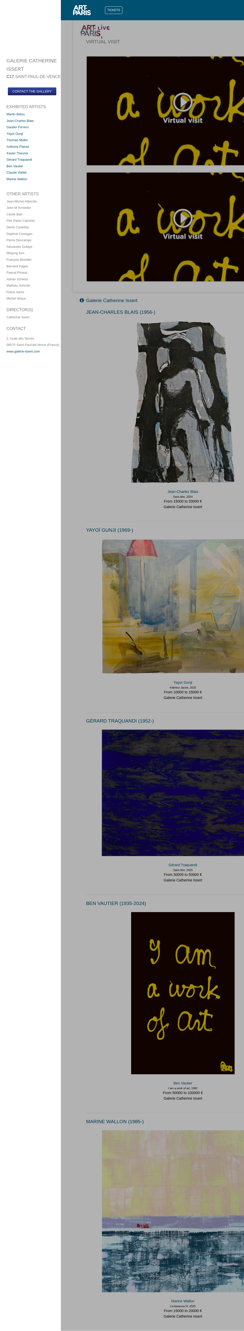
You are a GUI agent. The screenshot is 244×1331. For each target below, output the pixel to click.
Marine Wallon (17, 179)
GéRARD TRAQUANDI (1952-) (120, 721)
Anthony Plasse (18, 147)
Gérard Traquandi (19, 159)
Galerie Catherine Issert (108, 300)
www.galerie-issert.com (23, 351)
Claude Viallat (17, 172)
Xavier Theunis (17, 153)
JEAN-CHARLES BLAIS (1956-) (120, 312)
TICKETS (113, 10)
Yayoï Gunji (15, 134)
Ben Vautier (15, 166)
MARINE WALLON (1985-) (115, 1121)
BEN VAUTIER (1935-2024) (116, 903)
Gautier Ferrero (18, 127)
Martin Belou (16, 114)
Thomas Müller (17, 140)
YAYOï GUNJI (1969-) (109, 530)
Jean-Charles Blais (20, 121)
